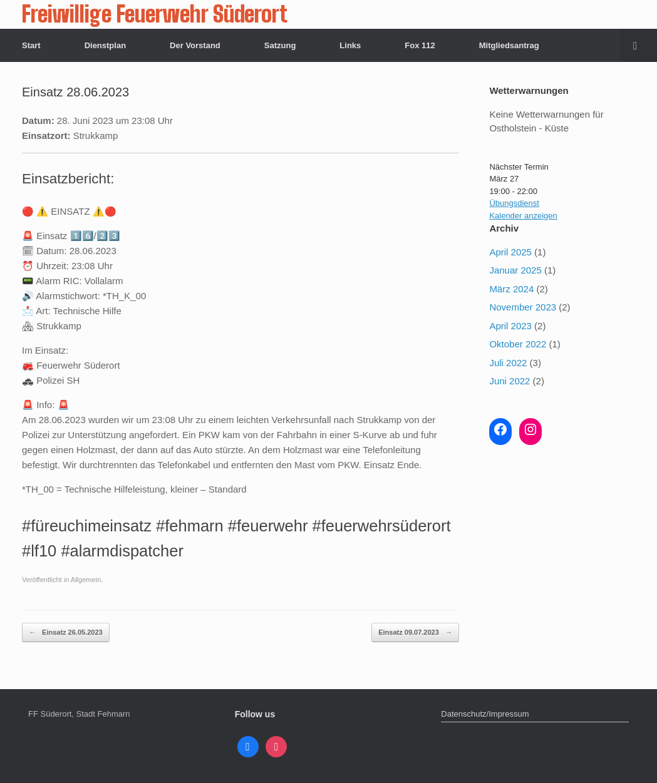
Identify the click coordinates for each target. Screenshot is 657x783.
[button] (638, 45)
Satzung (280, 45)
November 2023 (522, 307)
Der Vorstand (195, 45)
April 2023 (510, 325)
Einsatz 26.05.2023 (66, 632)
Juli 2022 (508, 362)
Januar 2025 (515, 270)
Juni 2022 (509, 381)
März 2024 (511, 289)
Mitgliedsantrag (509, 45)
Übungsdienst (514, 203)
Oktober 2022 (517, 344)
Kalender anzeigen (523, 215)
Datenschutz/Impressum (485, 714)
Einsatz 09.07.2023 (415, 632)
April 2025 (510, 252)
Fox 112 (420, 45)
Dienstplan (105, 45)
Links (350, 45)
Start (31, 45)
